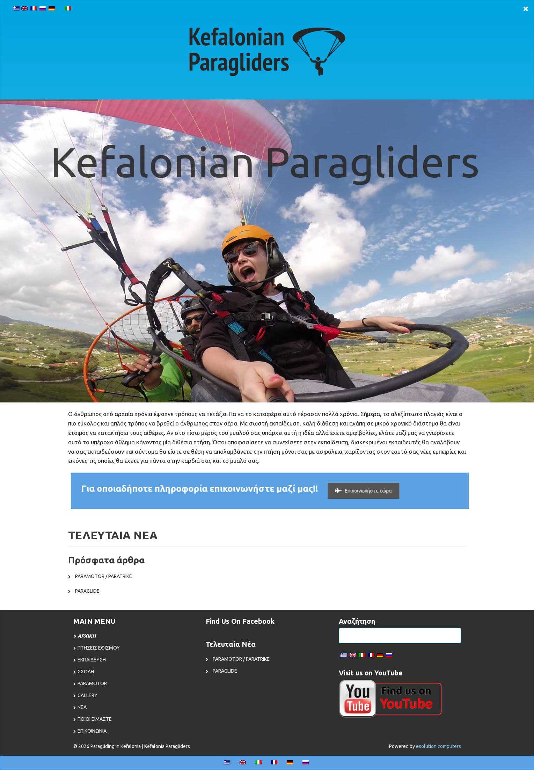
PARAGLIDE (87, 591)
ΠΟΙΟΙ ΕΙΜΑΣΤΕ (95, 719)
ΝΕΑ (82, 707)
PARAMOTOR (92, 683)
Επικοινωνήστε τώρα (358, 491)
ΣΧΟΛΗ (86, 671)
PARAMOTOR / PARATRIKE (103, 576)
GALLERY (87, 695)
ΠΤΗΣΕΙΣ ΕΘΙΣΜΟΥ (99, 648)
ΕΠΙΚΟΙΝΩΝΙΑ (92, 731)
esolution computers (438, 746)
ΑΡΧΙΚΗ (87, 636)
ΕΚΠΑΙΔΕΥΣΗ (92, 659)
